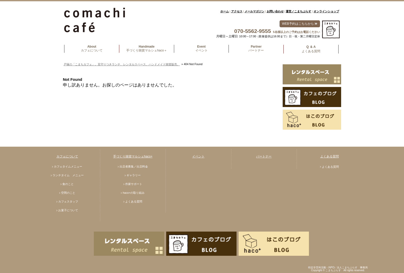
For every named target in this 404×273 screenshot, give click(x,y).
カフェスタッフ (68, 201)
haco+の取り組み (134, 192)
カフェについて (67, 156)
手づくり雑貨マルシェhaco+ (133, 156)
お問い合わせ (275, 11)
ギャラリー (134, 175)
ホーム (224, 11)
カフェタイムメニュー (68, 166)
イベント (198, 156)
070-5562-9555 (252, 31)
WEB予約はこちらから (299, 23)
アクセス (236, 11)
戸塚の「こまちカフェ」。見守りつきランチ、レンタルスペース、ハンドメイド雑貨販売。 (122, 64)
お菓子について (68, 210)
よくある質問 (133, 201)
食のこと (68, 184)
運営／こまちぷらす (298, 11)
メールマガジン (254, 11)
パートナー (264, 156)
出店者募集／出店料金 (134, 166)
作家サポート (133, 184)
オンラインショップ (326, 11)
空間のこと (68, 192)
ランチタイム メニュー (68, 175)
